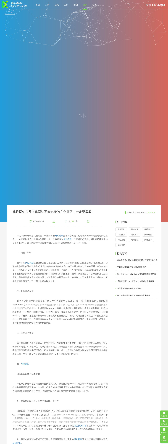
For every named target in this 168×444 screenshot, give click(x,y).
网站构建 (29, 263)
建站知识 (151, 212)
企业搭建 (67, 239)
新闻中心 (16, 443)
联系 (94, 5)
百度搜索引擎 (80, 425)
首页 (38, 5)
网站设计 (121, 229)
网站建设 (59, 235)
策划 (76, 5)
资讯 (85, 5)
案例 (66, 5)
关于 (47, 5)
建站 (57, 5)
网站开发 (121, 235)
